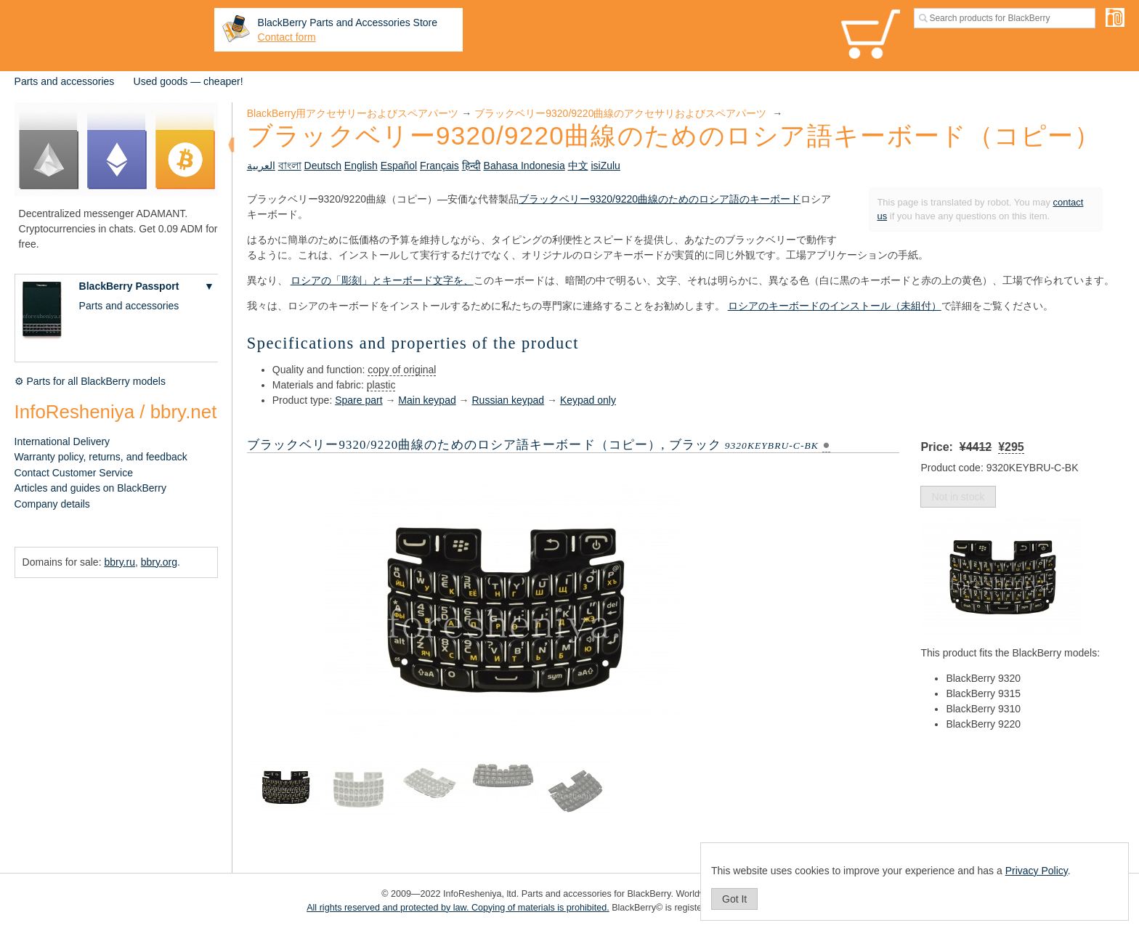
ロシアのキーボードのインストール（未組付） (834, 306)
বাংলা (289, 165)
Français (439, 165)
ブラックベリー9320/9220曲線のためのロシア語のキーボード (659, 199)
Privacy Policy (1036, 870)
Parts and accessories (65, 81)
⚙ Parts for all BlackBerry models (90, 381)
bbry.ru (119, 562)
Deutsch (322, 165)
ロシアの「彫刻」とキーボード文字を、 (382, 280)
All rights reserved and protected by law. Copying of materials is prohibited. (458, 908)
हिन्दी (471, 165)
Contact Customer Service (74, 473)
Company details (52, 504)
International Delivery (62, 441)
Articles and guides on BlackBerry (90, 488)
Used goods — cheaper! (188, 81)
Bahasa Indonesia (524, 165)
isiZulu (605, 165)
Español (399, 165)
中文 (578, 165)
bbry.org (159, 562)
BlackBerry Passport (129, 286)
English (361, 165)
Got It (734, 899)
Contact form (287, 37)
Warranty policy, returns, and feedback (101, 457)
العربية (261, 165)
